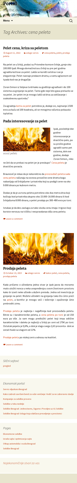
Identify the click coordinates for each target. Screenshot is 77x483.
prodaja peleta (10, 276)
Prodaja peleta (14, 268)
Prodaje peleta (11, 337)
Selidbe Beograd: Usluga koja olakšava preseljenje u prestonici (32, 413)
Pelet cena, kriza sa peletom (25, 48)
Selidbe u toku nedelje (13, 403)
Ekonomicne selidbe (12, 434)
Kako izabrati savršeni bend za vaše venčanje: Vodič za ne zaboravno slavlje (38, 394)
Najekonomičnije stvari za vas (21, 463)
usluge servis (32, 52)
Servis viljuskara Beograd (15, 389)
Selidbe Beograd (11, 448)
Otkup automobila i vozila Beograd (19, 443)
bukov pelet (51, 273)
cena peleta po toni (52, 314)
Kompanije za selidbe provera (17, 399)
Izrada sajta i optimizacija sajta (17, 438)
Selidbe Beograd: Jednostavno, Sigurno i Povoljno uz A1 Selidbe (33, 408)
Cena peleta (58, 162)
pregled (7, 365)
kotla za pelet (23, 105)
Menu (6, 20)
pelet (58, 52)
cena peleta (49, 52)
